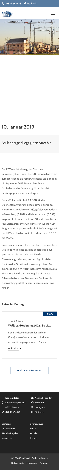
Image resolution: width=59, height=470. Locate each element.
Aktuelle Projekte (10, 433)
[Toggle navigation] (53, 13)
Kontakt (33, 438)
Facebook (30, 3)
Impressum (31, 462)
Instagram (38, 407)
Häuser (33, 428)
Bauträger (6, 423)
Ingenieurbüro (36, 423)
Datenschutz (17, 462)
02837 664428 (11, 3)
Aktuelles (34, 433)
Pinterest (37, 412)
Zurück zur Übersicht (29, 370)
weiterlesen (14, 348)
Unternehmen (9, 428)
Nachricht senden (41, 397)
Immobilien (7, 438)
